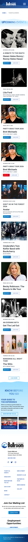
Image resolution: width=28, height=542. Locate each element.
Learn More (15, 63)
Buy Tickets (7, 62)
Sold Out (6, 175)
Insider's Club (21, 475)
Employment (21, 471)
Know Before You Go (9, 414)
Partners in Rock (20, 480)
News (5, 490)
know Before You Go (8, 481)
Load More (14, 378)
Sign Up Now (14, 512)
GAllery (19, 489)
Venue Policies (7, 539)
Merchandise (21, 485)
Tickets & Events (7, 471)
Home (4, 13)
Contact (7, 495)
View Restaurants (9, 427)
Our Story (7, 486)
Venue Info (7, 477)
